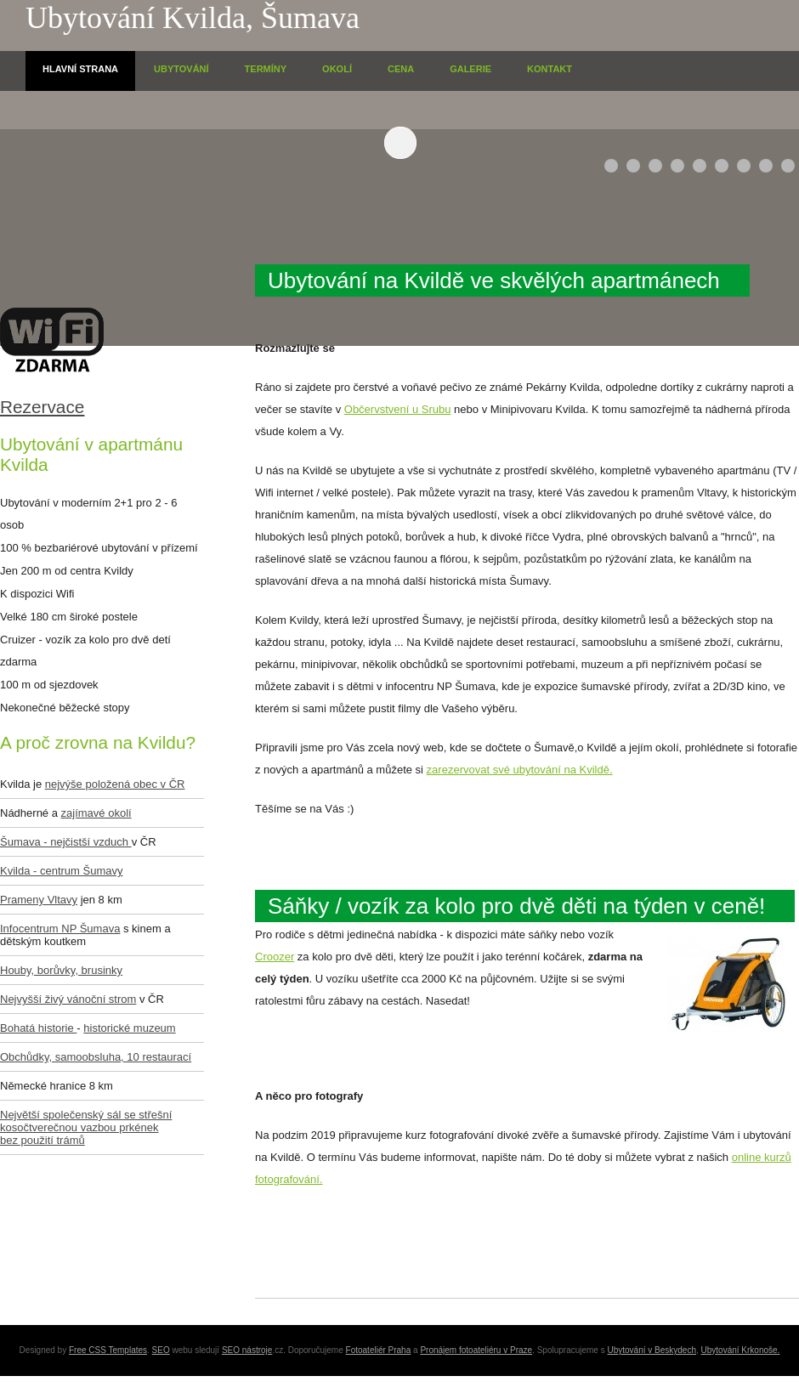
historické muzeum (129, 1028)
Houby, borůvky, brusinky (61, 970)
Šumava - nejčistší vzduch (66, 841)
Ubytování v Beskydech (652, 1350)
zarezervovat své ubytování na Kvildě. (520, 769)
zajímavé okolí (96, 813)
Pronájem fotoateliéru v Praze (476, 1350)
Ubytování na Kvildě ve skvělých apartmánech (494, 280)
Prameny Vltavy (38, 899)
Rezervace (42, 406)
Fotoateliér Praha (378, 1350)
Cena (401, 69)
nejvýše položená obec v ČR (115, 784)
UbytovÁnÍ (181, 69)
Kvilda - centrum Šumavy (61, 870)
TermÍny (266, 69)
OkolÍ (337, 69)
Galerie (470, 69)
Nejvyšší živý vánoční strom (68, 999)
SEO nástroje (247, 1350)
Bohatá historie (38, 1028)
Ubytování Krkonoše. (740, 1350)
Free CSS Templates (108, 1350)
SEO (161, 1350)
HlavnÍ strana (80, 69)
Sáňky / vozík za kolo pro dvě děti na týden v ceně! (516, 906)
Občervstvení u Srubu (397, 409)
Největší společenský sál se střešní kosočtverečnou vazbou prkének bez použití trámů (86, 1127)
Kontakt (549, 69)
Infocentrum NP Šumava (60, 928)
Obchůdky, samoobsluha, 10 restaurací (95, 1056)
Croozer (274, 956)
